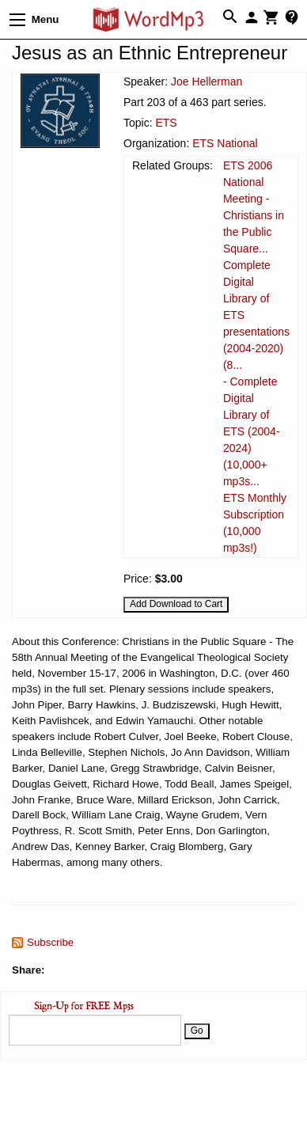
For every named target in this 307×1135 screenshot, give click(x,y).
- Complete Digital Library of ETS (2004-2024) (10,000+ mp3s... (251, 431)
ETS (165, 122)
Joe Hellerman (206, 81)
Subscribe (50, 942)
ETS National (224, 143)
